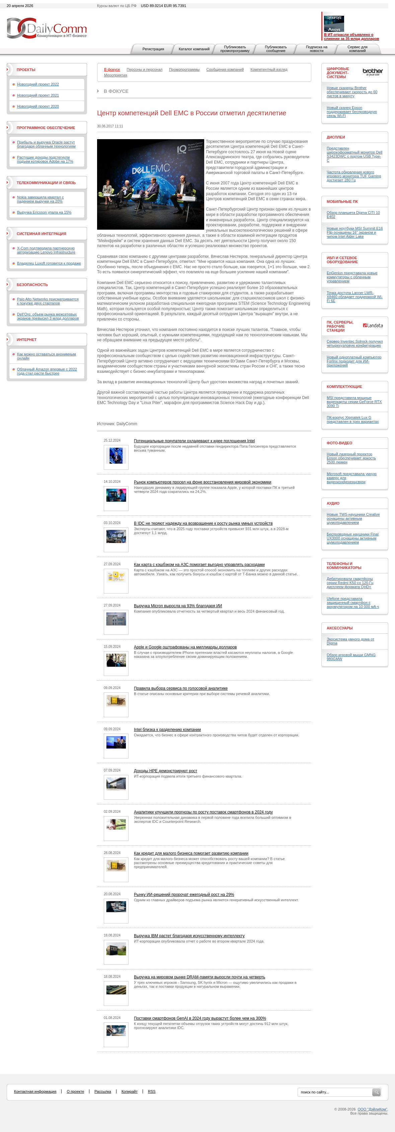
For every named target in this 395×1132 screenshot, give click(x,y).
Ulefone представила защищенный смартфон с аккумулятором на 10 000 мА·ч (353, 603)
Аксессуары (340, 628)
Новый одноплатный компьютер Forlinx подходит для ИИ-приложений (354, 361)
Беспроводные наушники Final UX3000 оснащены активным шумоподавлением (353, 538)
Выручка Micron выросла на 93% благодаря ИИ (178, 606)
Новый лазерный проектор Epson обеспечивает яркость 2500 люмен (351, 458)
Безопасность (32, 285)
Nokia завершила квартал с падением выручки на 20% (40, 199)
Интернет (26, 340)
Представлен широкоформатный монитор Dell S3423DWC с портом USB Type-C (354, 154)
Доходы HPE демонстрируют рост (165, 771)
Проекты (26, 70)
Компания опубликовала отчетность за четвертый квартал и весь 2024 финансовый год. (209, 611)
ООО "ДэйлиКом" (372, 1109)
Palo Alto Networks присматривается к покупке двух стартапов (48, 301)
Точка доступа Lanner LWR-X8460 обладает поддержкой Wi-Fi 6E (355, 297)
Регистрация (153, 49)
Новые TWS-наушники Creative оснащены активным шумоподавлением (353, 518)
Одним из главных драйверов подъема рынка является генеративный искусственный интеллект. (216, 900)
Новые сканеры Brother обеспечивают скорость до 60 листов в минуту (352, 92)
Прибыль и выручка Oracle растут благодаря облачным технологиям (46, 144)
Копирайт (130, 1091)
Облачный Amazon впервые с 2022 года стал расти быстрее (47, 371)
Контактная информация (35, 1091)
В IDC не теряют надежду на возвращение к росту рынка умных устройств (203, 523)
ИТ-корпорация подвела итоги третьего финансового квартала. (188, 776)
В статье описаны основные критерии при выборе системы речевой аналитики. (202, 694)
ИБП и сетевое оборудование (342, 260)
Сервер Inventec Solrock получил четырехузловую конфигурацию (355, 343)
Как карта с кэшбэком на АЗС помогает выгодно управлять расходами (199, 564)
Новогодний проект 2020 (38, 106)
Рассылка (102, 1091)
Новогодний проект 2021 (38, 95)
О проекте (75, 1091)
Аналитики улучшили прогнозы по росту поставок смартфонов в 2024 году (203, 812)
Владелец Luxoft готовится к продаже (49, 263)
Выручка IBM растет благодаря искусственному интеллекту (189, 935)
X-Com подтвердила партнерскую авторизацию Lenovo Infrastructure (46, 250)
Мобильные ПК (342, 202)
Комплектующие (344, 387)
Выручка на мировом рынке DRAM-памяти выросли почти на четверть (199, 977)
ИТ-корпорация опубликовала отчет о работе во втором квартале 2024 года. (199, 941)
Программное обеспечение (46, 128)
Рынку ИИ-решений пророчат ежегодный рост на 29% (184, 894)
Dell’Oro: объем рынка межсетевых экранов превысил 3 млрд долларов (48, 316)
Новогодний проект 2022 (38, 84)
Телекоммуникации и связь (46, 183)
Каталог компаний (194, 49)
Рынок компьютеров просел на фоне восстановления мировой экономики (202, 482)
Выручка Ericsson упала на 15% (44, 212)
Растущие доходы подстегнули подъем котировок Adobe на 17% (45, 159)
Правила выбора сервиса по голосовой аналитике (181, 688)
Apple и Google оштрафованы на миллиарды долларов (185, 647)
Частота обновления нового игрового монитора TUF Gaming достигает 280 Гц (354, 176)
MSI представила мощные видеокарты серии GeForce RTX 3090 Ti (354, 402)
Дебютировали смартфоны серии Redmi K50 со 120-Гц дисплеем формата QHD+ (350, 583)
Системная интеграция (41, 234)
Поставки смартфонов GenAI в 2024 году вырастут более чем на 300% (200, 1018)
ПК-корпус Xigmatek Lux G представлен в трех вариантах (353, 419)
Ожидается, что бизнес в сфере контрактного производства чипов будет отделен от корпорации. (216, 735)
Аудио (333, 503)
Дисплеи (336, 137)
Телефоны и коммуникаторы (344, 566)
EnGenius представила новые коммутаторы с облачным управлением (352, 277)
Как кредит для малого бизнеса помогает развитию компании (191, 853)
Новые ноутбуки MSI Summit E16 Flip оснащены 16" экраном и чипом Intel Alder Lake (355, 232)
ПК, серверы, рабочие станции (340, 326)
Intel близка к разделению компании (167, 729)
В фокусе (116, 91)
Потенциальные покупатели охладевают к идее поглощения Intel (194, 441)
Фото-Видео (339, 443)
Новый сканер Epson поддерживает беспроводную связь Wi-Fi (352, 112)
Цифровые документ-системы (338, 73)
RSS (152, 1091)
